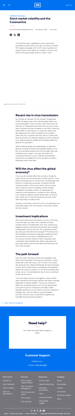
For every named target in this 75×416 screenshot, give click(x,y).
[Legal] (6, 414)
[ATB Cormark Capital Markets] (27, 382)
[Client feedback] (9, 384)
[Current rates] (44, 381)
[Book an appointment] (7, 393)
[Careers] (60, 388)
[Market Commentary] (37, 16)
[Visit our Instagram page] (31, 411)
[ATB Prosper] (26, 398)
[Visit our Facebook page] (34, 411)
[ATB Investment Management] (27, 387)
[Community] (61, 392)
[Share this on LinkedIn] (18, 35)
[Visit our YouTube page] (43, 411)
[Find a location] (8, 388)
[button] (4, 5)
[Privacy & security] (16, 414)
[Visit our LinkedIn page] (40, 411)
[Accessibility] (61, 384)
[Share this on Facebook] (11, 35)
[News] (59, 399)
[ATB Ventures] (26, 402)
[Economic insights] (64, 395)
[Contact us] (7, 381)
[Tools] (41, 394)
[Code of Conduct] (31, 414)
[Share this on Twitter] (15, 35)
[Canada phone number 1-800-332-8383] (41, 365)
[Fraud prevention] (45, 397)
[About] (59, 381)
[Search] (9, 5)
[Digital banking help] (46, 384)
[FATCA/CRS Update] (43, 402)
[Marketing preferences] (43, 389)
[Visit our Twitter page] (37, 411)
